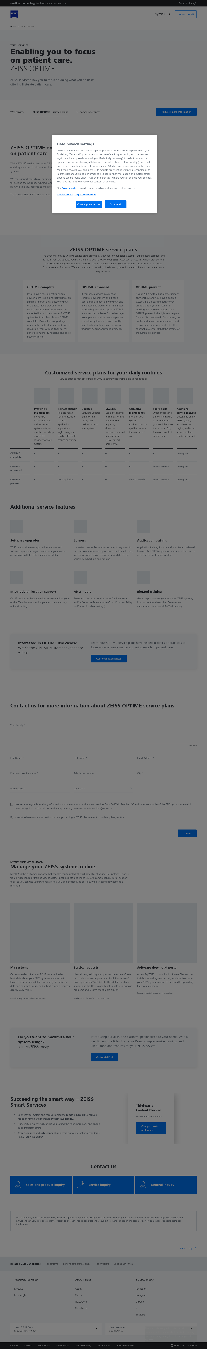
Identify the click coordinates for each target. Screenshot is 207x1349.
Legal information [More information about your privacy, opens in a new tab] (85, 194)
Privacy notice (70, 188)
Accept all (115, 204)
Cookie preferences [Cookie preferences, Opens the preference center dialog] (88, 204)
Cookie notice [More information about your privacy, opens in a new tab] (65, 194)
